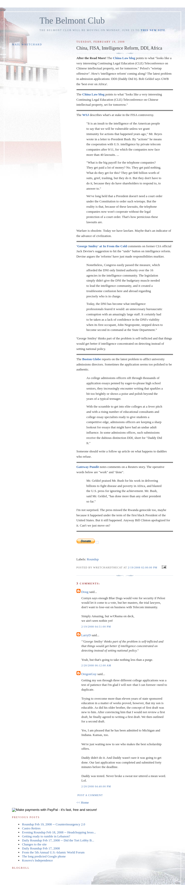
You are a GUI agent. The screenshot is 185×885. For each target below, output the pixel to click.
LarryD (86, 635)
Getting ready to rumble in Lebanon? (46, 836)
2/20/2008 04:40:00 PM (96, 786)
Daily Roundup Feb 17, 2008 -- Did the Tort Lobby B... (58, 840)
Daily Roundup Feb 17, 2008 (41, 848)
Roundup (93, 559)
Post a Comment (90, 795)
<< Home (82, 802)
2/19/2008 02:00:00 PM (142, 567)
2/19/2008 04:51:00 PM (96, 626)
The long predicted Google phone (44, 856)
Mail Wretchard (27, 44)
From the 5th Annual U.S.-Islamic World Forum (53, 852)
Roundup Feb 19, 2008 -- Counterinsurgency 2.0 (53, 824)
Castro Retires (31, 828)
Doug (84, 592)
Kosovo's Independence (37, 860)
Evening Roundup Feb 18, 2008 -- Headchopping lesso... (59, 832)
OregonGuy (88, 674)
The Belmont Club (72, 21)
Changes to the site (34, 844)
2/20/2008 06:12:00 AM (96, 665)
